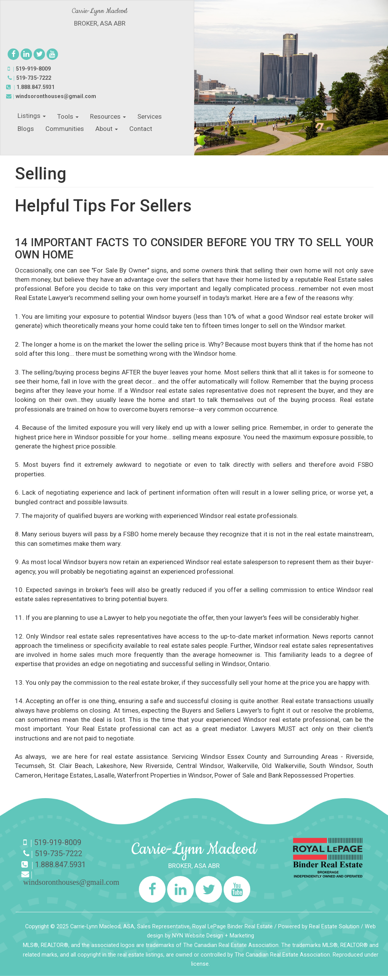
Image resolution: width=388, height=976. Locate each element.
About (106, 128)
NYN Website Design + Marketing (213, 935)
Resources (108, 116)
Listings (32, 115)
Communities (64, 128)
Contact (140, 128)
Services (149, 116)
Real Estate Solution (334, 926)
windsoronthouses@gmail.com (56, 96)
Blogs (26, 128)
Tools (68, 116)
